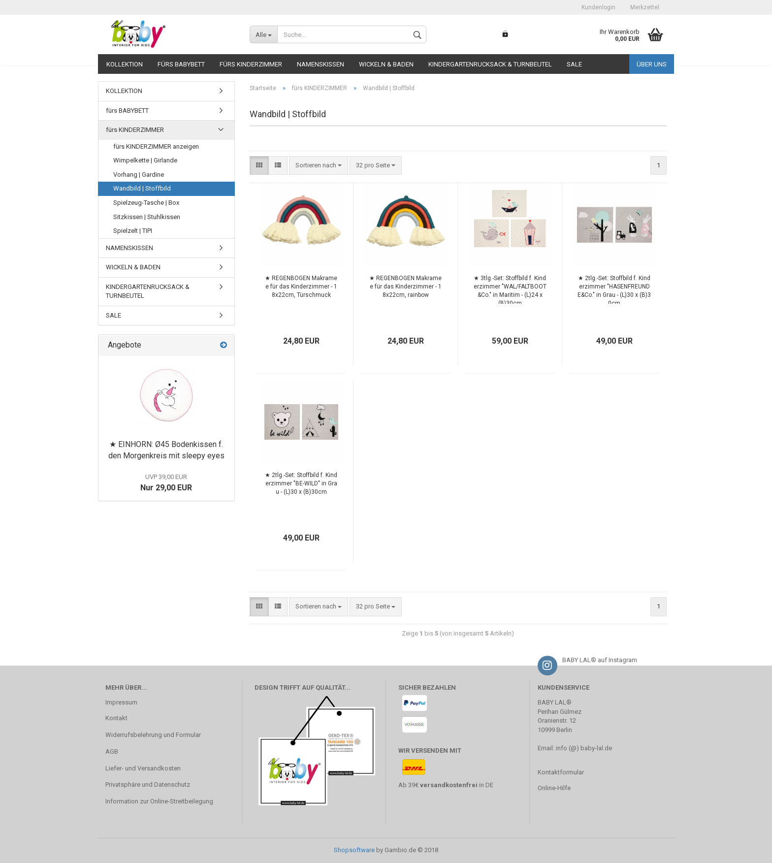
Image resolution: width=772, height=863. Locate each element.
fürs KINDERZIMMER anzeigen (156, 146)
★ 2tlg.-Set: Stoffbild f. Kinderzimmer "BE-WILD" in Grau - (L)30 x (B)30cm (301, 483)
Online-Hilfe (554, 788)
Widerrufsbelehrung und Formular (153, 734)
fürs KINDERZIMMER (251, 64)
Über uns (652, 64)
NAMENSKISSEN (320, 64)
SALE (574, 64)
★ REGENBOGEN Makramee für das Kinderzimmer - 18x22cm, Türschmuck (301, 286)
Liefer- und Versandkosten (143, 768)
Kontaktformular (561, 772)
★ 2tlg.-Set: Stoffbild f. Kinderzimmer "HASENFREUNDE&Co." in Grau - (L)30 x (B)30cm (614, 289)
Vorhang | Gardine (138, 174)
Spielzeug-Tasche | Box (146, 202)
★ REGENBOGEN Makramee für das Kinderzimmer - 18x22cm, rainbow (405, 286)
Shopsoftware (354, 850)
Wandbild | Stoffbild (142, 188)
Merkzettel (644, 7)
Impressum (121, 702)
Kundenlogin (598, 7)
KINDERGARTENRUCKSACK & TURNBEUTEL (490, 64)
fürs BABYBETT (181, 64)
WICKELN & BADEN (386, 64)
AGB (111, 751)
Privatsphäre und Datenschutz (147, 784)
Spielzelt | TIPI (132, 230)
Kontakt (116, 718)
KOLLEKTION (124, 64)
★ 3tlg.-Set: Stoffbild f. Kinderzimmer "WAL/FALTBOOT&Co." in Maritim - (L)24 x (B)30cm (510, 289)
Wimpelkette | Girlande (145, 160)
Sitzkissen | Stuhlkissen (146, 217)
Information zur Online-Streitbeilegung (159, 801)
